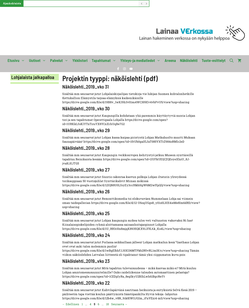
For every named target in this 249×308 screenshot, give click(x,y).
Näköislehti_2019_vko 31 (85, 87)
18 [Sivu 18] (108, 304)
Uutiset (38, 60)
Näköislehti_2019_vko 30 (86, 108)
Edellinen (70, 304)
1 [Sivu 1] (82, 304)
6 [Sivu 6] (99, 304)
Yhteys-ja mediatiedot (141, 60)
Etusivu (17, 60)
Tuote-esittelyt (213, 60)
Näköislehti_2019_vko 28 (86, 148)
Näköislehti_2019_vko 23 (86, 261)
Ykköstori (79, 60)
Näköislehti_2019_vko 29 (86, 130)
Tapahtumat (105, 60)
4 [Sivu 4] (90, 304)
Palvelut (60, 60)
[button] (232, 60)
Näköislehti (188, 60)
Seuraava (119, 304)
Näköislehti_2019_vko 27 (86, 170)
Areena (170, 60)
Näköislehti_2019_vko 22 (86, 283)
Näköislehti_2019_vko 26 (86, 191)
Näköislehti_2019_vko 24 (86, 235)
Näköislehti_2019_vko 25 (86, 213)
